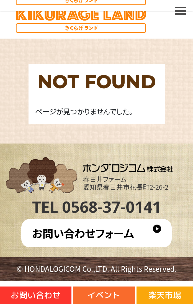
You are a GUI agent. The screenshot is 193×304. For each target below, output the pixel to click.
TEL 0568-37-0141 (96, 206)
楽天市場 (164, 295)
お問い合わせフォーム (83, 233)
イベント (103, 295)
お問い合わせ (36, 295)
